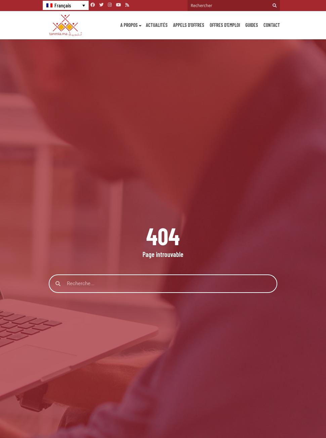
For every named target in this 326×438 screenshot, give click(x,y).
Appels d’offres (188, 25)
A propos (129, 25)
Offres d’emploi (225, 25)
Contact (271, 25)
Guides (251, 25)
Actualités (157, 25)
